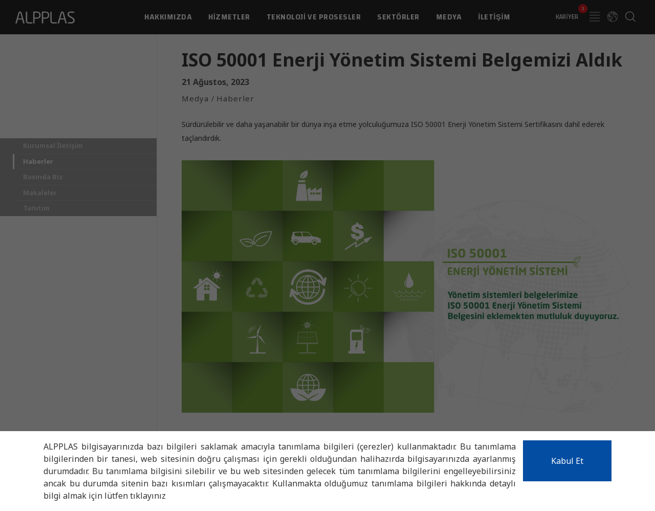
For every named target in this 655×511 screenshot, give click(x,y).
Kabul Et (567, 460)
